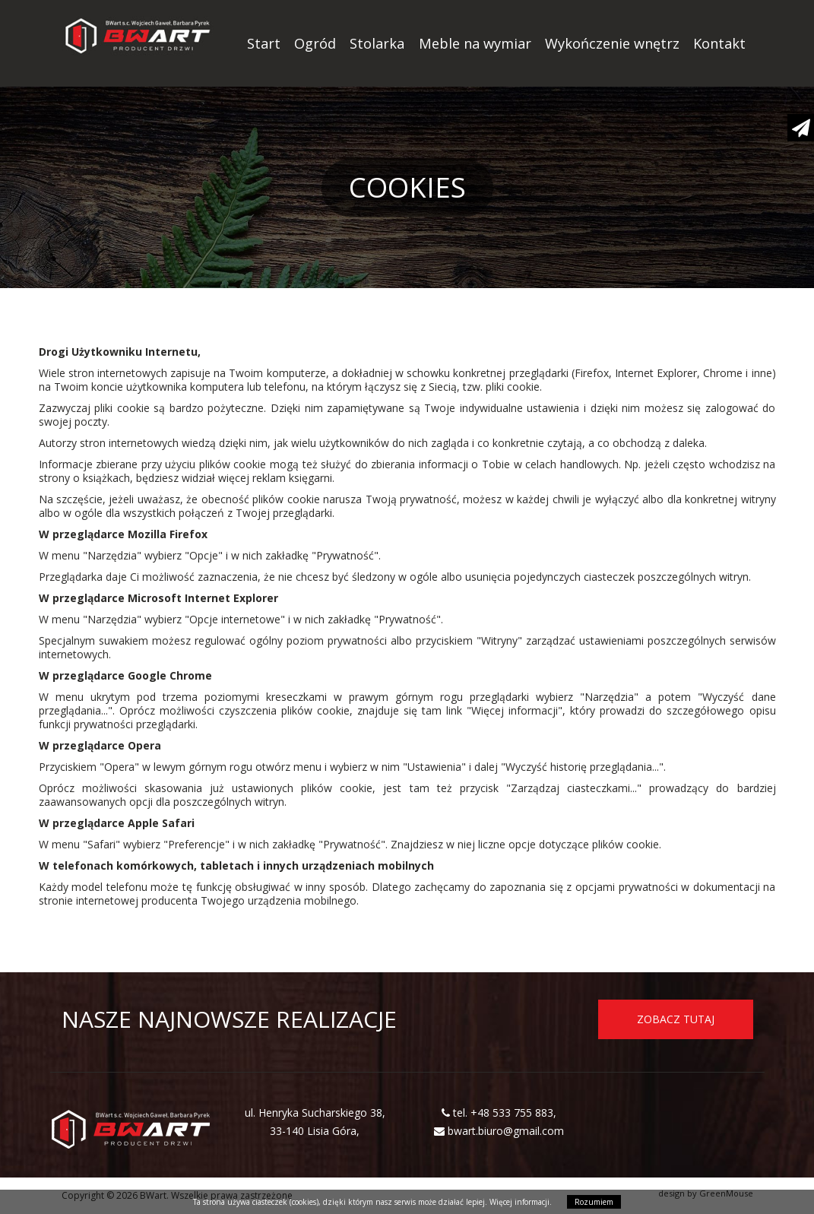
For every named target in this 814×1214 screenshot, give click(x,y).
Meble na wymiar (475, 43)
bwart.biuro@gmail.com (506, 1131)
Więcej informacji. (520, 1202)
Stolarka (377, 43)
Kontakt (719, 43)
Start (263, 43)
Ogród (315, 43)
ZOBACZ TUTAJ (675, 1019)
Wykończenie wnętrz (612, 43)
